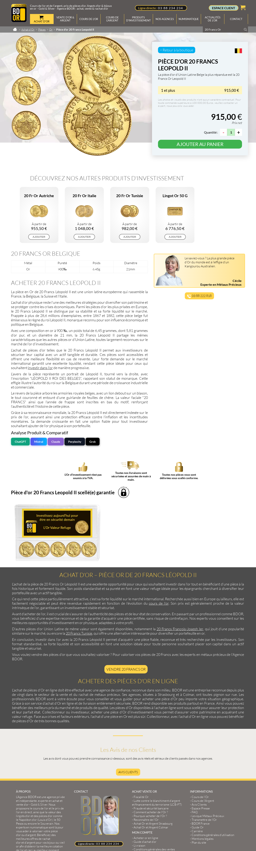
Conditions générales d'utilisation (213, 776)
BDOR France (201, 764)
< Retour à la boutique (176, 50)
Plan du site (199, 783)
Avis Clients (128, 713)
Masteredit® (76, 828)
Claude (55, 441)
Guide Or (198, 768)
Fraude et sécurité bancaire (151, 749)
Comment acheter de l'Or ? (151, 753)
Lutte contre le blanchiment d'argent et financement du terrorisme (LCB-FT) (157, 743)
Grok (92, 441)
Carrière (197, 772)
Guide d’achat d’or (145, 783)
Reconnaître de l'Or (146, 761)
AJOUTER (39, 236)
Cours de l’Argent (203, 742)
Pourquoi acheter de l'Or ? (150, 757)
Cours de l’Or (200, 738)
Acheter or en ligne (146, 779)
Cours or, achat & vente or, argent (114, 836)
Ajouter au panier (200, 144)
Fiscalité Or (141, 738)
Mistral (38, 441)
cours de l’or (158, 544)
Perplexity (74, 441)
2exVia (58, 828)
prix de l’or (19, 417)
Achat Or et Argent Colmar (151, 768)
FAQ (195, 753)
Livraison (139, 786)
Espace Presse (201, 749)
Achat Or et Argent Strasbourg (153, 764)
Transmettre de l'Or (204, 761)
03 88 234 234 (170, 8)
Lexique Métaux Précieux (208, 757)
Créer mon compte (146, 794)
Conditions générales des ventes (154, 790)
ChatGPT (20, 441)
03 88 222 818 (199, 296)
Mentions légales (202, 780)
